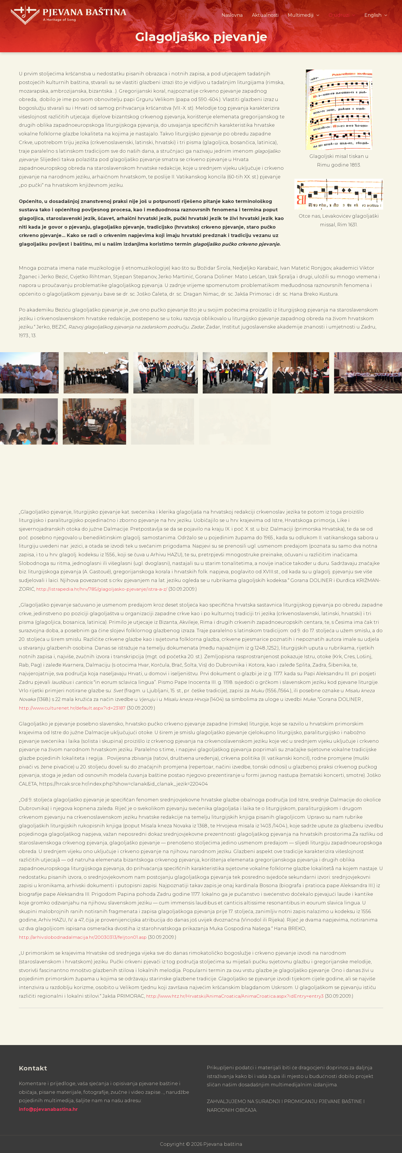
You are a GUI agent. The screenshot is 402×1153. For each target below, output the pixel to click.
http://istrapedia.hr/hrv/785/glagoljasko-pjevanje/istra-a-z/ (105, 589)
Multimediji (301, 13)
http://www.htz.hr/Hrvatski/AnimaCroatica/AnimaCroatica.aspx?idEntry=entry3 (240, 996)
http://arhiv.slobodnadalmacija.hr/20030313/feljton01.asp (86, 937)
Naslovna (232, 13)
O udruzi (339, 13)
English (372, 13)
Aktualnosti (265, 13)
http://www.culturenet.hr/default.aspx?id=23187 (75, 708)
